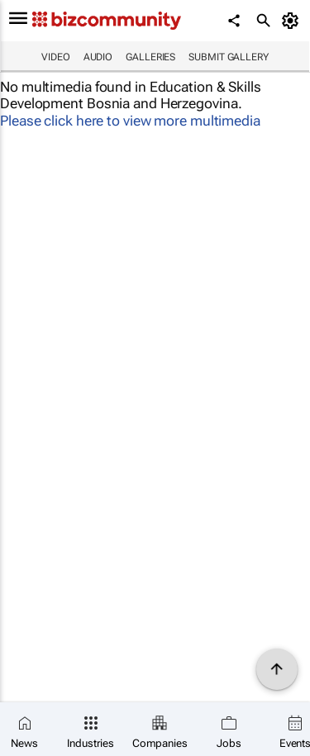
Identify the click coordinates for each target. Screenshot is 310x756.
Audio (98, 57)
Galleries (150, 57)
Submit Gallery (228, 57)
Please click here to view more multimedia (130, 120)
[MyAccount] (293, 20)
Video (55, 57)
